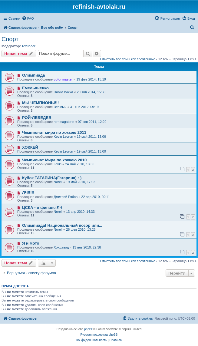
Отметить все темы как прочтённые (127, 59)
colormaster (63, 79)
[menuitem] (28, 18)
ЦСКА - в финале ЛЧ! (43, 207)
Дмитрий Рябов (66, 197)
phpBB (88, 329)
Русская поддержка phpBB (98, 334)
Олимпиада (33, 75)
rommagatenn (64, 122)
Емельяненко (35, 88)
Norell (58, 182)
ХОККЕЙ (30, 147)
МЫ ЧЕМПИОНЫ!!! (40, 103)
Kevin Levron (63, 136)
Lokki (57, 164)
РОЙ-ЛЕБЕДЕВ (36, 117)
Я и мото (30, 243)
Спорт (10, 39)
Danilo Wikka (63, 92)
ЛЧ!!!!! (28, 192)
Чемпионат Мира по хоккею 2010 (54, 160)
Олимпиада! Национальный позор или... (62, 225)
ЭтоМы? (60, 107)
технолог (28, 46)
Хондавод (61, 247)
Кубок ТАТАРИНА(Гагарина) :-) (52, 178)
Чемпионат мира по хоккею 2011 (54, 132)
